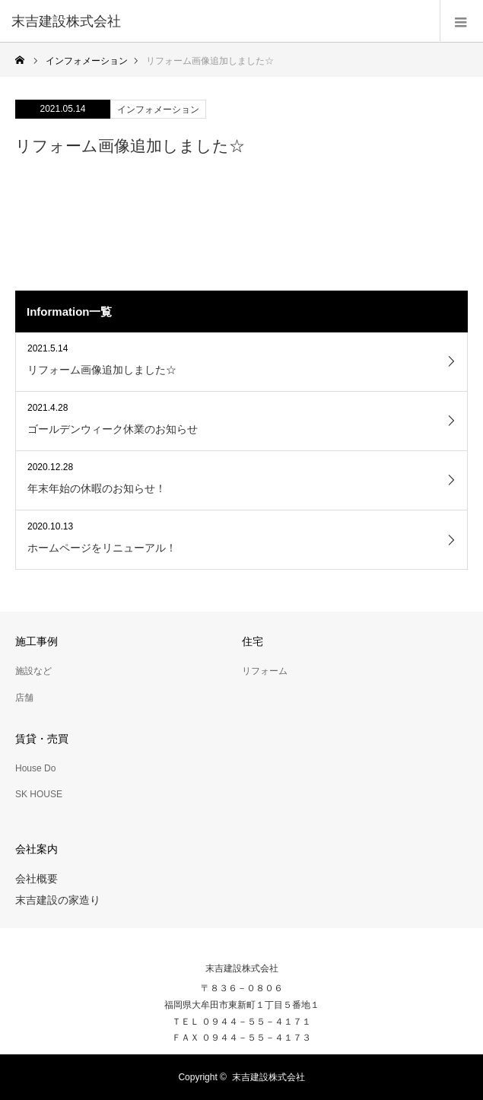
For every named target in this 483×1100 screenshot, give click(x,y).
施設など (33, 671)
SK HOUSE (38, 794)
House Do (35, 768)
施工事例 (36, 641)
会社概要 (36, 879)
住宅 (252, 641)
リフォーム (265, 671)
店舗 (24, 697)
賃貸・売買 (41, 739)
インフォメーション (158, 109)
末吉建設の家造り (57, 900)
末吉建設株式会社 (241, 968)
